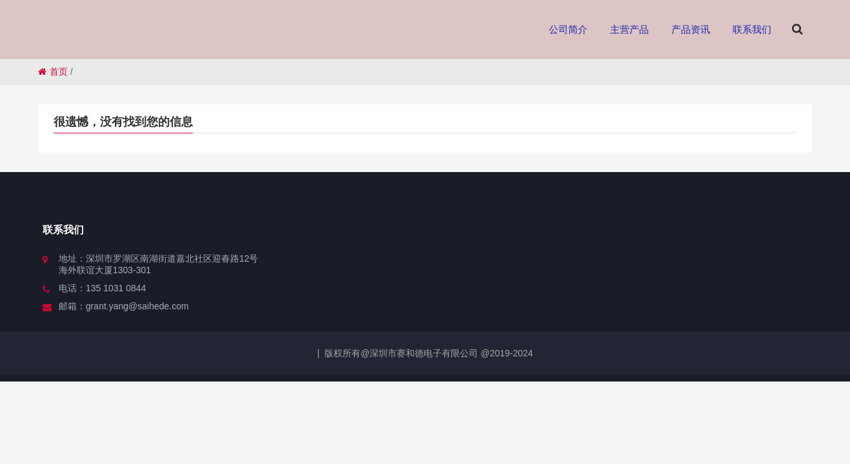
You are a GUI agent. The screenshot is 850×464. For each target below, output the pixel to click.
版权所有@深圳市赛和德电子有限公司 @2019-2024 (428, 353)
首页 (53, 71)
